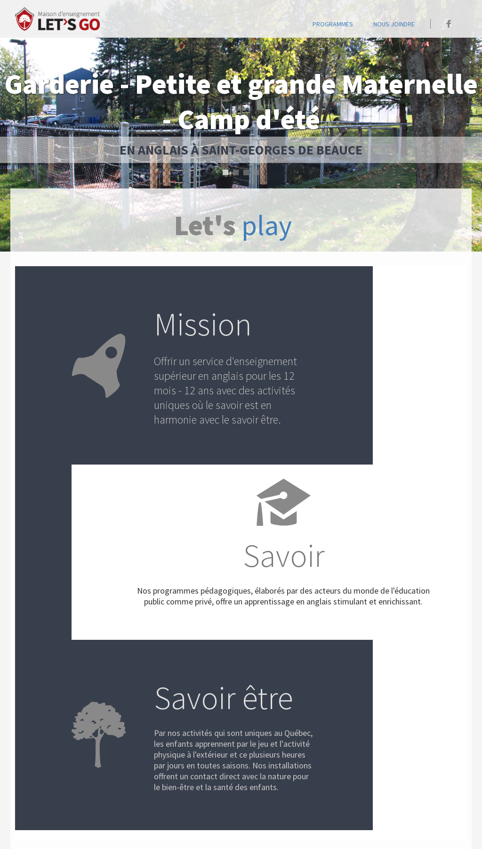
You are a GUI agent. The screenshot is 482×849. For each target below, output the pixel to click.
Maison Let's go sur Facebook (449, 24)
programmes (333, 24)
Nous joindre (394, 24)
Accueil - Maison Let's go (57, 19)
